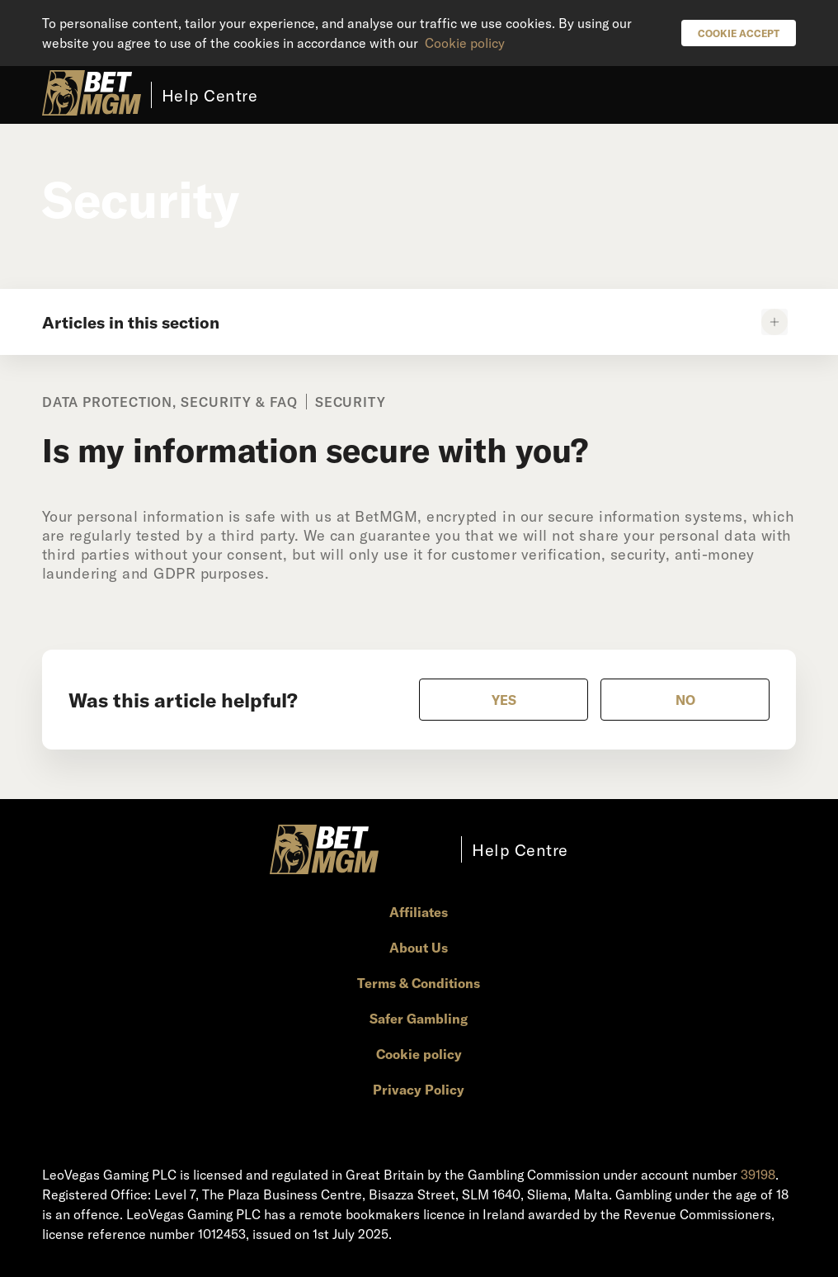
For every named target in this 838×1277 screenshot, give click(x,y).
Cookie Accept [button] (738, 33)
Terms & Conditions (418, 983)
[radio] (503, 700)
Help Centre (210, 95)
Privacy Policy (418, 1089)
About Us (418, 947)
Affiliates (418, 912)
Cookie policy (465, 42)
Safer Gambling (419, 1018)
